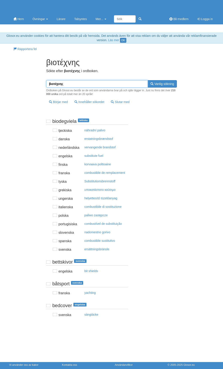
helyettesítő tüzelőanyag (100, 198)
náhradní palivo (94, 130)
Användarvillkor (124, 364)
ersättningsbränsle (96, 249)
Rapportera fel (25, 49)
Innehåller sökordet (89, 102)
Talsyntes (80, 19)
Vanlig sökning (162, 84)
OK (123, 40)
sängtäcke (91, 314)
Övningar (40, 19)
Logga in (205, 19)
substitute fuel (93, 155)
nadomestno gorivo (97, 232)
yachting (90, 293)
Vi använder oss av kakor (24, 364)
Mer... (101, 19)
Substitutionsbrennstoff (99, 181)
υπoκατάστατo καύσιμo (100, 189)
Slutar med (120, 102)
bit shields (91, 271)
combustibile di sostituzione (103, 206)
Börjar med (58, 102)
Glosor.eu (188, 364)
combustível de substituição (103, 223)
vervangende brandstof (100, 147)
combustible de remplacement (104, 172)
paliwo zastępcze (96, 215)
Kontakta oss (69, 364)
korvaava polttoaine (97, 164)
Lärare (61, 19)
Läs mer (113, 40)
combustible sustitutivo (99, 240)
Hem (19, 19)
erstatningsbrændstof (98, 138)
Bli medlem (178, 19)
